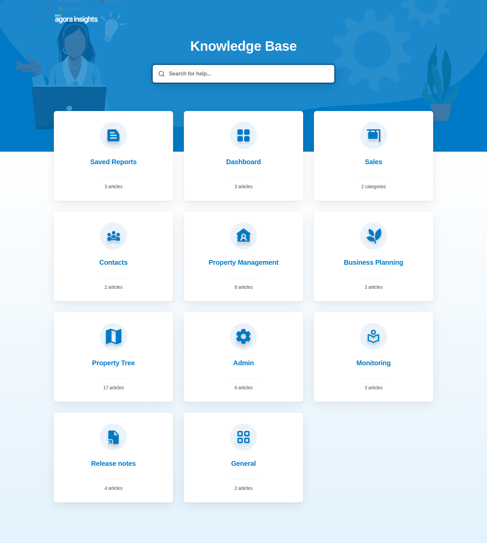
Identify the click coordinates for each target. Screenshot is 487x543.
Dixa (271, 505)
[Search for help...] (248, 74)
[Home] (76, 19)
